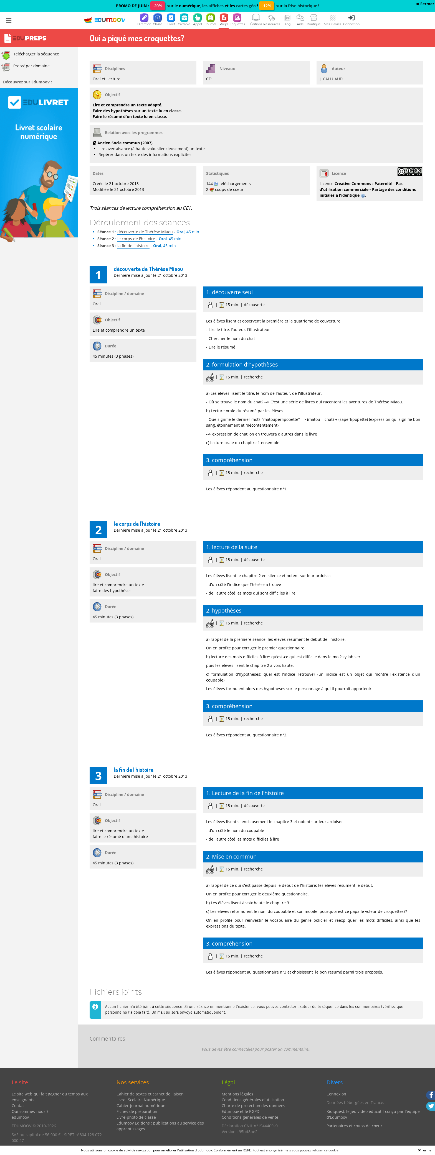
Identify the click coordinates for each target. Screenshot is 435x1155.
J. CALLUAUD (331, 78)
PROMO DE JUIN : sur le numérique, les (162, 5)
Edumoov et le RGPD (240, 1111)
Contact (19, 1105)
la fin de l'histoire (133, 245)
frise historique (302, 5)
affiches (216, 5)
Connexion (336, 1094)
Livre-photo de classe (136, 1117)
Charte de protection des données (253, 1105)
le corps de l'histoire (136, 238)
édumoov (20, 1117)
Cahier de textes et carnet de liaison (150, 1094)
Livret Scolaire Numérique (141, 1099)
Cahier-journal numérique (141, 1105)
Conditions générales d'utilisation (253, 1099)
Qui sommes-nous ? (30, 1111)
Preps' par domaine (25, 67)
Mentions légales (237, 1094)
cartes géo (246, 5)
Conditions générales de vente (250, 1117)
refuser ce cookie (325, 1150)
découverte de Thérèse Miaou (145, 231)
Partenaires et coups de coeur (354, 1125)
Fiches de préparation (137, 1111)
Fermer (425, 3)
